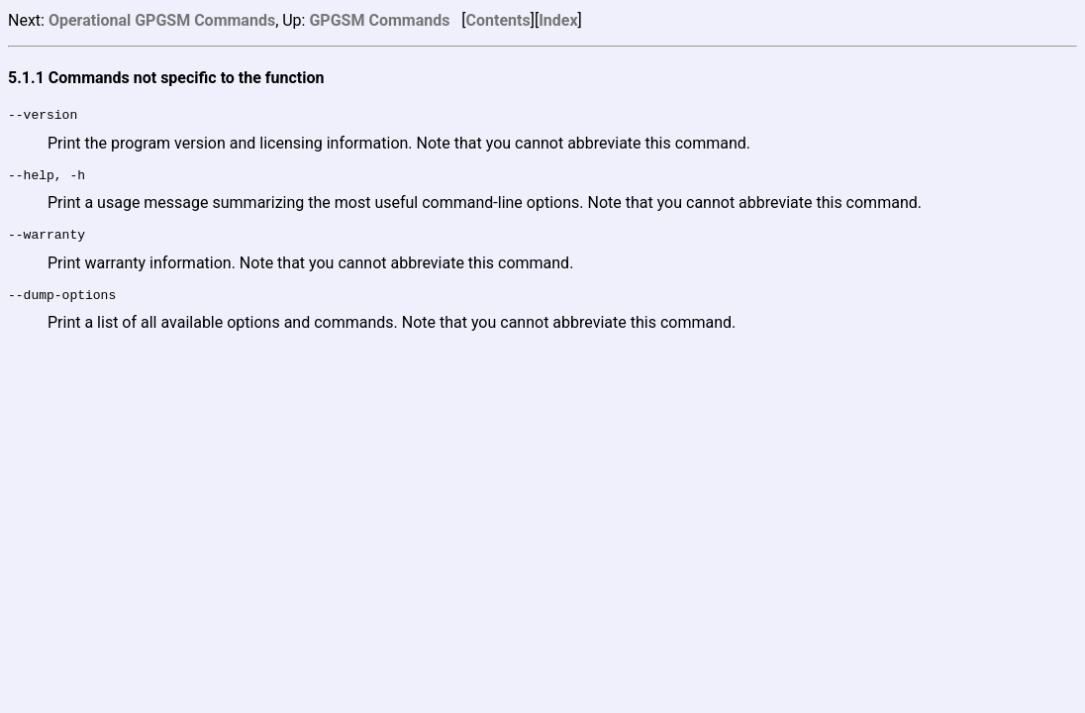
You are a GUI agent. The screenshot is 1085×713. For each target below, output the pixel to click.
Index (558, 20)
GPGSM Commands (379, 20)
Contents (498, 20)
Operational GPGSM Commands (162, 20)
